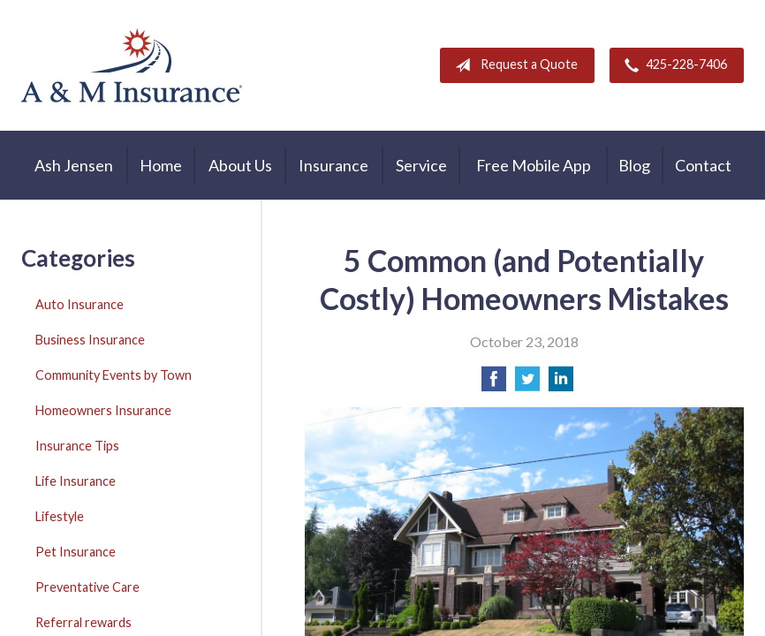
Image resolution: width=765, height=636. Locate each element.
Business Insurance (90, 339)
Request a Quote (513, 65)
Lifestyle (59, 516)
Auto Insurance (79, 304)
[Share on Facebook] (493, 383)
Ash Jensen (73, 165)
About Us (240, 165)
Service (421, 165)
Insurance (333, 165)
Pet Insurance (75, 551)
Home (161, 165)
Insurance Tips (77, 445)
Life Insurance (75, 480)
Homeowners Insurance (103, 410)
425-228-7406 (672, 65)
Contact (703, 165)
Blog (634, 165)
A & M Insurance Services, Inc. (131, 65)
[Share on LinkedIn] (561, 383)
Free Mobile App (533, 165)
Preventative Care (87, 586)
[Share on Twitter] (527, 383)
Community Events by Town (113, 374)
